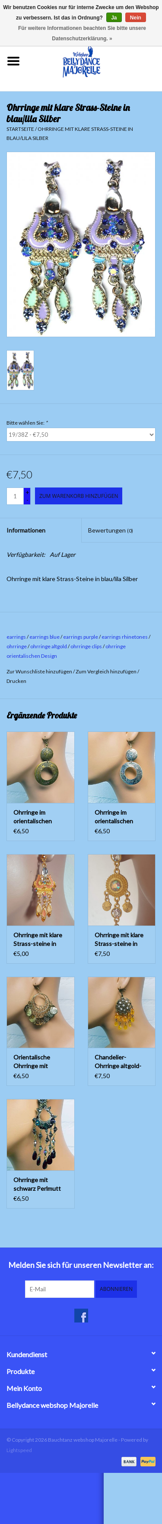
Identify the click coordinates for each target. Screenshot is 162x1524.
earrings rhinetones (125, 637)
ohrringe (16, 646)
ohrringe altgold (48, 646)
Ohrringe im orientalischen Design (32, 817)
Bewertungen (110, 530)
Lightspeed (19, 1450)
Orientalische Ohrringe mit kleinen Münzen (34, 1061)
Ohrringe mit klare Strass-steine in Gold (119, 939)
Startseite (20, 129)
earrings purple (80, 637)
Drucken (16, 681)
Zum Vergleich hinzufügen (106, 671)
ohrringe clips (86, 646)
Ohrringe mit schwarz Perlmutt (37, 1184)
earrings (16, 637)
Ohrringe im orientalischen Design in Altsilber (119, 817)
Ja (114, 18)
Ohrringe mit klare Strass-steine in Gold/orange (37, 939)
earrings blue (44, 637)
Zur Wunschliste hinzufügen (39, 671)
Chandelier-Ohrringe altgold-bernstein (118, 1061)
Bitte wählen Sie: (27, 422)
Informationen (25, 530)
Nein (135, 18)
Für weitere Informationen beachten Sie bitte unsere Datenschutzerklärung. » (82, 33)
